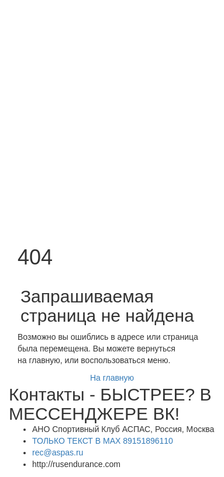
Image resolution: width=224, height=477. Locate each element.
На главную (112, 377)
